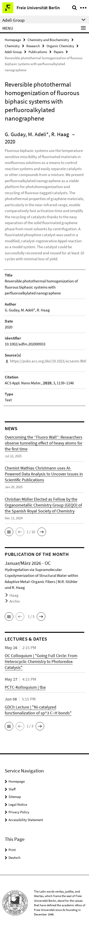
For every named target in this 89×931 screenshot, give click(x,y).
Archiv (14, 601)
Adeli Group (13, 52)
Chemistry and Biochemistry (48, 40)
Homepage (13, 40)
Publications (37, 52)
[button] (9, 532)
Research (33, 46)
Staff (12, 789)
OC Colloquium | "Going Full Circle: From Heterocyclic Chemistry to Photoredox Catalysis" (41, 661)
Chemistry (12, 46)
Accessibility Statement (26, 820)
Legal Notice (18, 804)
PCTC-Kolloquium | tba (25, 687)
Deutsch (14, 857)
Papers (58, 52)
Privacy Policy (19, 812)
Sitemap (15, 796)
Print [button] (12, 849)
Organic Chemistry (60, 46)
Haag (14, 595)
